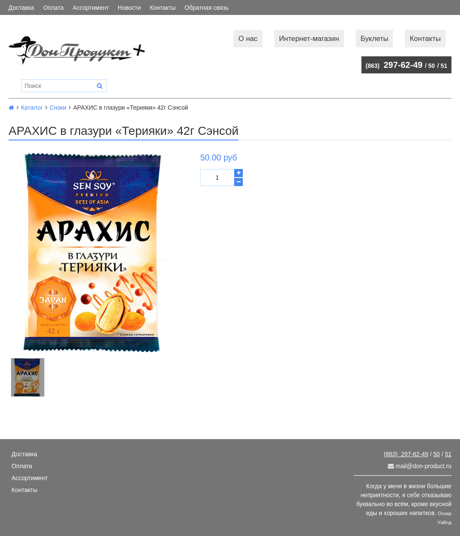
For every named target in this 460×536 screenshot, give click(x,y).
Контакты (162, 8)
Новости (129, 8)
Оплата (53, 8)
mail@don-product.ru (419, 466)
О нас (248, 39)
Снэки (57, 108)
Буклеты (374, 39)
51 (443, 65)
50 (431, 65)
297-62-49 (394, 65)
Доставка (21, 8)
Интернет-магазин (309, 39)
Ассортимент (91, 8)
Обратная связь (207, 8)
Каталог (32, 108)
